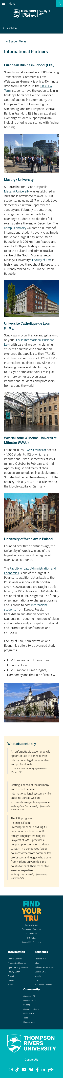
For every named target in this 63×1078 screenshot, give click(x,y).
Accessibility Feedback (31, 942)
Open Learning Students (18, 967)
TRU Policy (31, 938)
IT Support (39, 980)
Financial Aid (40, 959)
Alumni (11, 976)
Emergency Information (31, 929)
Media (10, 985)
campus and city (15, 228)
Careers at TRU (29, 996)
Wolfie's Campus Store (44, 967)
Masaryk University (17, 191)
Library (37, 963)
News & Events (29, 1000)
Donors (11, 980)
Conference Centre (31, 1009)
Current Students (15, 959)
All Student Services (43, 985)
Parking (26, 1005)
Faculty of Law (41, 260)
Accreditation (31, 934)
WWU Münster (36, 450)
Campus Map (28, 1022)
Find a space (28, 1013)
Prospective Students (17, 963)
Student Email (41, 972)
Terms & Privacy (31, 925)
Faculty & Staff (14, 972)
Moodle (38, 976)
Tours (25, 1018)
